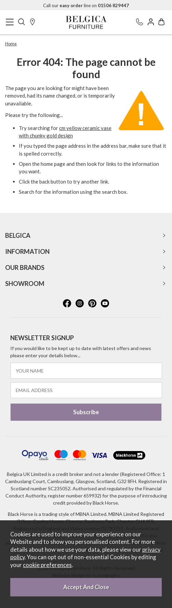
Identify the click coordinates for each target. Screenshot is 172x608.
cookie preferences (47, 565)
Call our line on (86, 5)
